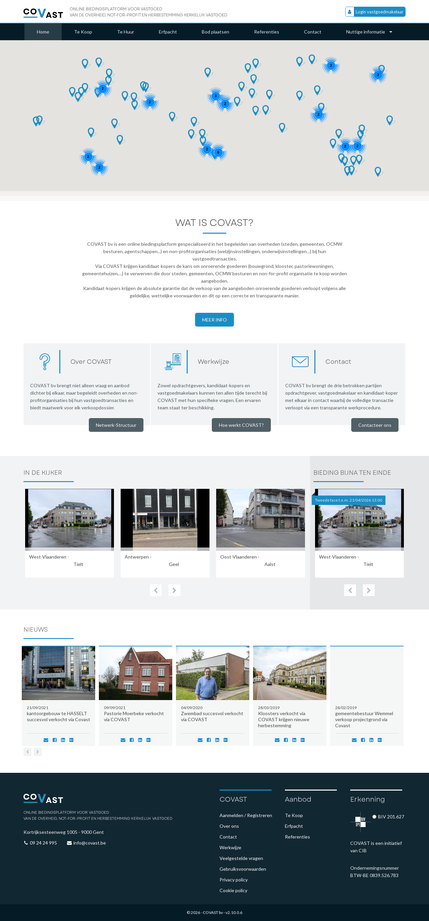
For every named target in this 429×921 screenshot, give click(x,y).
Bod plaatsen (215, 32)
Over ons (229, 826)
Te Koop (83, 32)
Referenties (266, 32)
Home (43, 32)
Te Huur (125, 32)
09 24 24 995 (43, 843)
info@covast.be (89, 843)
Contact (312, 32)
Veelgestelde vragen (241, 858)
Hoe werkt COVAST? (241, 425)
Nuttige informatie (369, 32)
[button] (249, 68)
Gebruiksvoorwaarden (243, 869)
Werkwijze (230, 847)
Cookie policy (233, 890)
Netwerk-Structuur (116, 425)
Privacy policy (234, 879)
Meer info (214, 320)
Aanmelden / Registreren (246, 815)
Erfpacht (168, 32)
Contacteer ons (374, 425)
